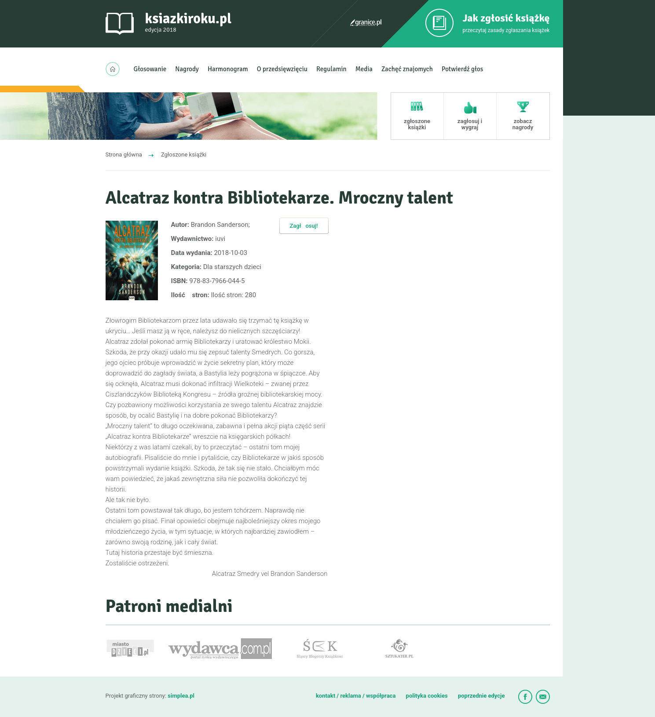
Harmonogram (228, 69)
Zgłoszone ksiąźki (183, 154)
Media (364, 69)
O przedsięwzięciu (282, 69)
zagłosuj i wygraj (469, 124)
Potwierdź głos (462, 69)
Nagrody (187, 69)
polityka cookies (427, 695)
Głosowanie (150, 69)
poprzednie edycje (481, 695)
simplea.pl (181, 695)
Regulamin (331, 69)
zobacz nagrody (522, 124)
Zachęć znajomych (407, 69)
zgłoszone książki (417, 124)
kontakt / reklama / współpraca (356, 695)
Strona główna (124, 154)
